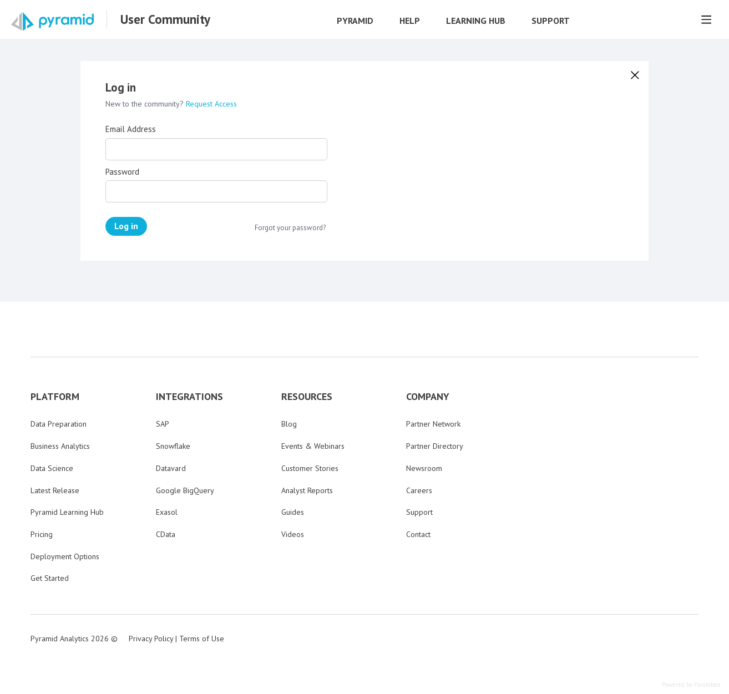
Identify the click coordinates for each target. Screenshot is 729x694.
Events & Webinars (313, 446)
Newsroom (424, 468)
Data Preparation (59, 424)
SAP (162, 424)
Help (409, 21)
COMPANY (427, 397)
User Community (165, 19)
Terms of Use (201, 639)
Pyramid (355, 21)
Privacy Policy (151, 639)
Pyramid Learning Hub (67, 512)
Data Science (52, 468)
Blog (289, 424)
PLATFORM (55, 397)
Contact (418, 534)
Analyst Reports (307, 490)
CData (165, 534)
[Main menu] (706, 19)
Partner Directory (434, 446)
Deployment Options (65, 556)
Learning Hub (475, 21)
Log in (126, 225)
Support (550, 21)
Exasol (167, 512)
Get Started (50, 578)
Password (122, 172)
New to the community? (145, 104)
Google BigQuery (185, 490)
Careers (419, 490)
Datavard (171, 468)
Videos (292, 534)
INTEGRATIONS (189, 397)
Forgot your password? (290, 228)
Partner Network (433, 424)
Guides (292, 512)
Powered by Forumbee (691, 684)
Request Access (211, 104)
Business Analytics (60, 446)
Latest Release (55, 490)
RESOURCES (306, 397)
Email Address (130, 129)
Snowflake (173, 446)
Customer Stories (309, 468)
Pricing (42, 534)
